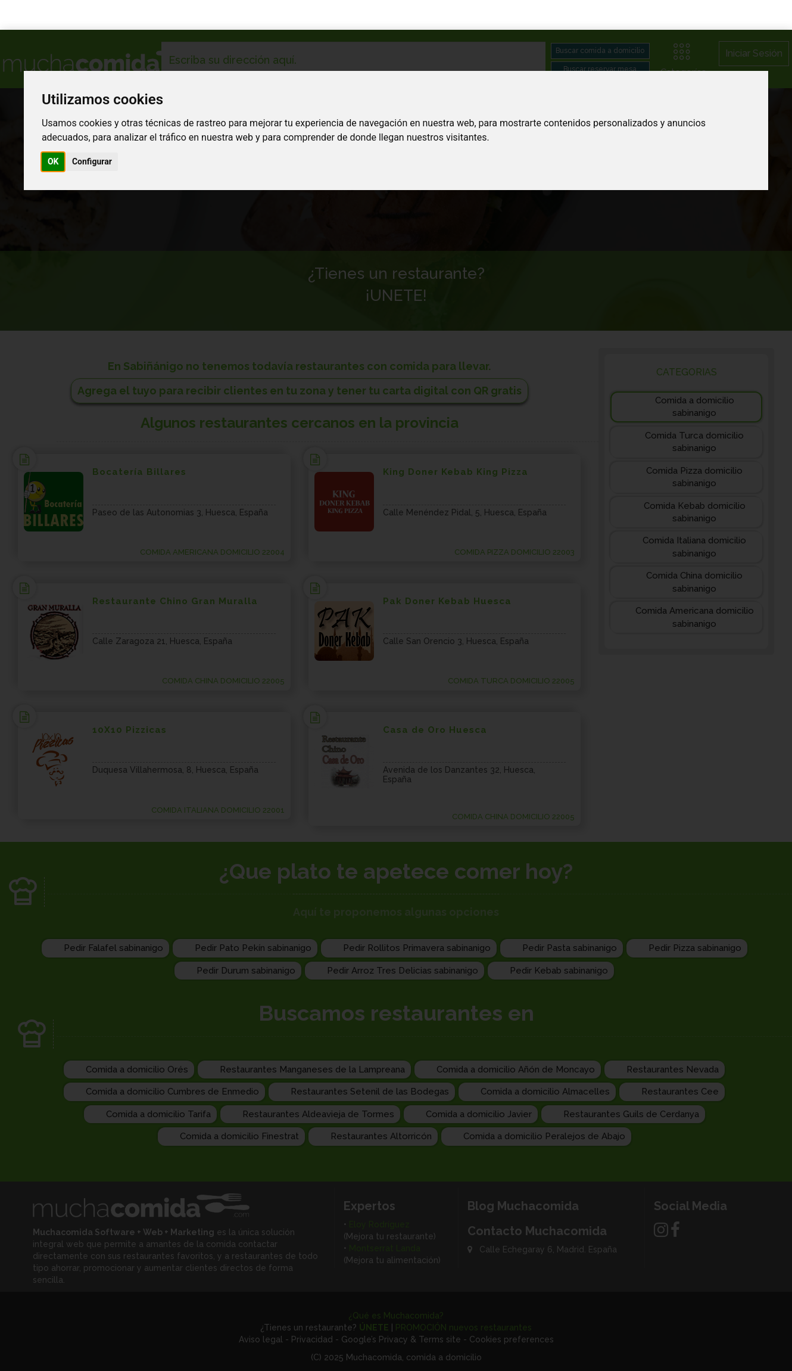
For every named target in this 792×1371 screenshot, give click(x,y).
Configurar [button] (92, 131)
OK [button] (53, 131)
